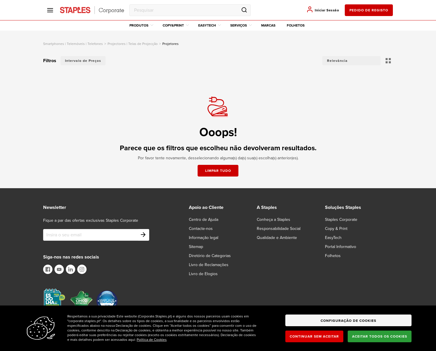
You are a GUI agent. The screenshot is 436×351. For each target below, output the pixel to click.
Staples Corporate (341, 219)
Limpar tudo (218, 171)
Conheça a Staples (273, 219)
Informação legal (203, 237)
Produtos (141, 25)
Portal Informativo (340, 246)
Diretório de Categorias (210, 255)
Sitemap (196, 246)
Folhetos (296, 25)
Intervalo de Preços (83, 61)
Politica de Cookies (152, 340)
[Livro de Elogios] (207, 273)
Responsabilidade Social (278, 228)
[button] (351, 60)
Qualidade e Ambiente (277, 237)
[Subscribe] (143, 235)
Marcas (268, 25)
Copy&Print (176, 25)
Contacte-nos (201, 228)
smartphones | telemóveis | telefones (73, 44)
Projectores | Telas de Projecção (133, 44)
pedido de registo (368, 10)
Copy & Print (336, 228)
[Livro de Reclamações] (212, 264)
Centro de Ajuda (203, 219)
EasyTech (209, 25)
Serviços (241, 25)
